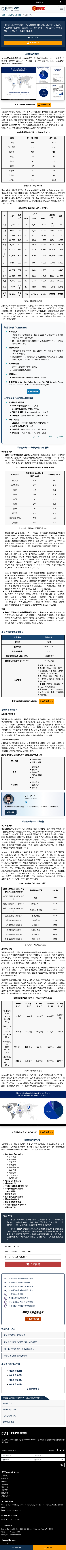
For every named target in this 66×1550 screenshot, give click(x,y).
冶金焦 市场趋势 (15, 1375)
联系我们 (4, 1481)
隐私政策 (4, 1493)
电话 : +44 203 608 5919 (10, 1519)
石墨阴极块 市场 (9, 1416)
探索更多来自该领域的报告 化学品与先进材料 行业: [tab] (23, 1398)
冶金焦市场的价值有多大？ (14, 1335)
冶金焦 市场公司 (33, 1389)
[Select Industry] (17, 1459)
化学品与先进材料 (14, 15)
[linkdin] (60, 1450)
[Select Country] (49, 1459)
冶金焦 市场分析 (15, 1380)
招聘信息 (4, 1478)
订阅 (61, 1465)
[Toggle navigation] (61, 8)
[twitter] (64, 1450)
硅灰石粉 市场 (8, 1422)
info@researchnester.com (11, 1510)
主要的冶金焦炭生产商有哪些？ (16, 1356)
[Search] (60, 2)
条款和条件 (5, 1496)
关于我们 (4, 1476)
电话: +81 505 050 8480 (10, 1532)
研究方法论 (33, 37)
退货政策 (4, 1487)
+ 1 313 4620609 (7, 1544)
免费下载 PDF (33, 42)
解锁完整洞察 (33, 391)
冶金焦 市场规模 (15, 1371)
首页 (3, 15)
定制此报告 (10, 812)
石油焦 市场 (7, 1403)
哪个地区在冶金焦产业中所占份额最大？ (20, 1349)
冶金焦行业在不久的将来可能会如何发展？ (21, 1342)
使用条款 (4, 1484)
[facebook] (57, 1450)
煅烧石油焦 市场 (9, 1409)
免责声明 (4, 1490)
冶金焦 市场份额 (15, 1384)
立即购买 (33, 1264)
